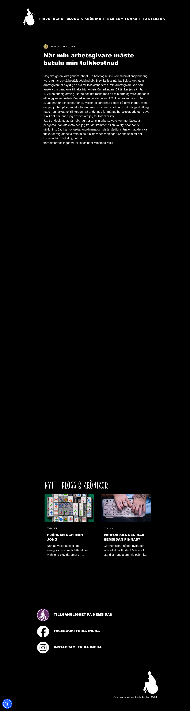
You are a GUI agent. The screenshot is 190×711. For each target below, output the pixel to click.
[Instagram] (43, 647)
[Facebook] (43, 631)
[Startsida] (29, 17)
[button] (7, 703)
